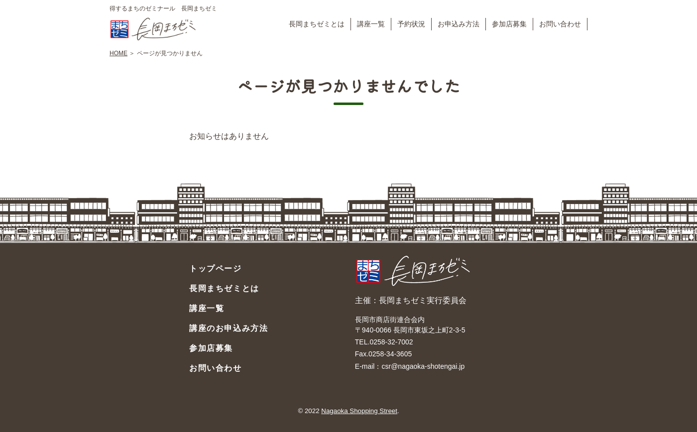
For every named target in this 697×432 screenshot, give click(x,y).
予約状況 (411, 24)
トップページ (215, 268)
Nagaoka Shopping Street (359, 411)
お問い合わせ (560, 24)
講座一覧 (371, 24)
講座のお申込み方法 (228, 328)
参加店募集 (509, 24)
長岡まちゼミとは (317, 24)
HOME (118, 53)
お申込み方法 (458, 24)
